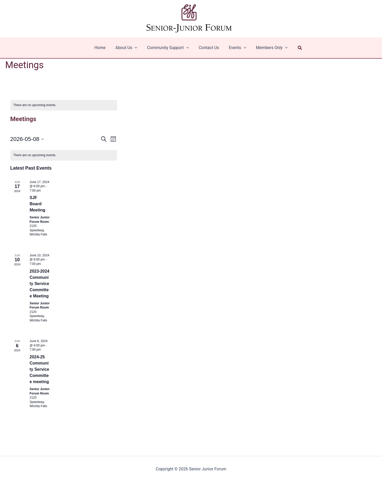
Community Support (169, 47)
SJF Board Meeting (37, 203)
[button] (295, 48)
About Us (129, 47)
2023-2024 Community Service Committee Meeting (40, 283)
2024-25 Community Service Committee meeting (39, 369)
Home (103, 47)
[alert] (63, 105)
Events (235, 47)
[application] (137, 47)
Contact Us (208, 47)
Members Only (268, 47)
